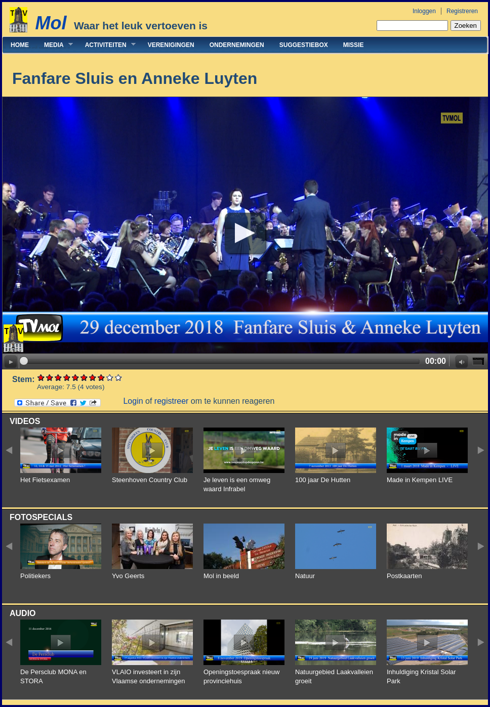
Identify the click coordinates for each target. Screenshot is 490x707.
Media (54, 45)
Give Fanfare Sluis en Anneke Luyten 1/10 (41, 377)
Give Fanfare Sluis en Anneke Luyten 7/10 (93, 377)
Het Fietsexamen (45, 480)
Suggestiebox (303, 45)
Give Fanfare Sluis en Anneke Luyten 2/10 (50, 377)
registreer (171, 401)
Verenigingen (171, 45)
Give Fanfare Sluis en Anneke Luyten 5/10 (75, 377)
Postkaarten (404, 576)
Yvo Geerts (128, 576)
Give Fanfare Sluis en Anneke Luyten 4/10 (67, 377)
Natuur (305, 576)
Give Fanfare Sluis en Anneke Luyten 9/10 (110, 377)
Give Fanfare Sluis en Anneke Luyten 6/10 (84, 377)
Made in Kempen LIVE (420, 480)
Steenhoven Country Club (149, 480)
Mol (50, 23)
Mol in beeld (221, 576)
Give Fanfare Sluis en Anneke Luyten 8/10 (101, 377)
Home (20, 45)
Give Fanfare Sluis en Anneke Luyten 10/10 (118, 377)
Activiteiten (106, 45)
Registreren (462, 11)
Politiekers (35, 576)
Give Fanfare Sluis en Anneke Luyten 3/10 (58, 377)
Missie (353, 45)
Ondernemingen (237, 45)
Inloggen (424, 11)
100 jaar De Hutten (322, 480)
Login (133, 401)
